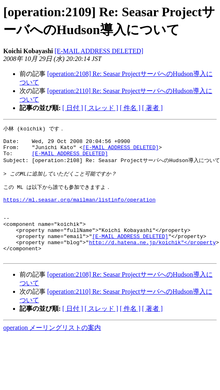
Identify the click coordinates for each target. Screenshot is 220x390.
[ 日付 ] (72, 107)
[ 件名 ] (130, 107)
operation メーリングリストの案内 (52, 350)
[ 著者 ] (152, 107)
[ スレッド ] (101, 107)
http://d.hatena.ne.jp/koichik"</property (152, 262)
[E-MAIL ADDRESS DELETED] (98, 51)
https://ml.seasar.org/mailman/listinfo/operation (79, 210)
